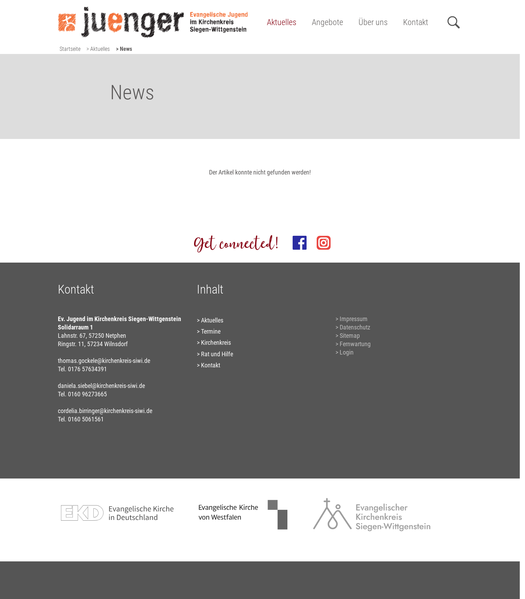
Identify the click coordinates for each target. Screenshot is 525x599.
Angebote (327, 22)
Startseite (70, 49)
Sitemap (350, 335)
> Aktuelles (98, 49)
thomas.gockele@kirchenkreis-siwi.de (104, 360)
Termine (211, 331)
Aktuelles (281, 22)
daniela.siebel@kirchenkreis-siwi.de (101, 385)
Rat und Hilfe (217, 354)
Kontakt (415, 22)
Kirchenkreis (216, 342)
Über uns (373, 22)
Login (347, 352)
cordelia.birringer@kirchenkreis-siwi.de (105, 410)
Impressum (354, 318)
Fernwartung (355, 344)
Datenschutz (355, 327)
